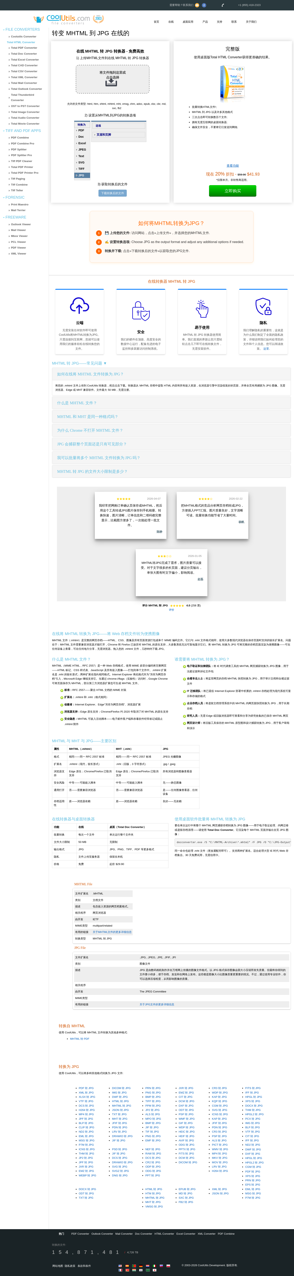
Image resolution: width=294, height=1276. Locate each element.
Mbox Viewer (19, 236)
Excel (82, 143)
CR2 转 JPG (152, 1162)
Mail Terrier (18, 210)
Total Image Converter (25, 112)
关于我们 (251, 21)
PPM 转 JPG (153, 1105)
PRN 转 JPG (153, 1088)
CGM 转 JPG (220, 1105)
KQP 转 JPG (219, 1101)
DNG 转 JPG (120, 1175)
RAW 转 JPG (153, 1153)
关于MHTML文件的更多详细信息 (112, 932)
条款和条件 (84, 1265)
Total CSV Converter (24, 71)
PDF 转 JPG (86, 1088)
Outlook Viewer (21, 224)
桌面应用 (188, 21)
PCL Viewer (18, 241)
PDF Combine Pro (22, 143)
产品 (205, 21)
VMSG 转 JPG (154, 1206)
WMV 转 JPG (220, 1149)
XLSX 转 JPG (87, 1096)
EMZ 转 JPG (186, 1092)
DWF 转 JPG (120, 1096)
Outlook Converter (102, 1233)
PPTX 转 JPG (187, 1149)
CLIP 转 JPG (86, 1127)
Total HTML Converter (21, 42)
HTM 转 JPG (153, 1193)
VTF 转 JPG (86, 1101)
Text (81, 156)
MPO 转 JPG (153, 1118)
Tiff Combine (19, 184)
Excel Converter (185, 1233)
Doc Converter (143, 1233)
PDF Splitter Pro (21, 155)
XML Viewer (18, 253)
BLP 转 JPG (86, 1123)
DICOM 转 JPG (121, 1088)
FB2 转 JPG (186, 1202)
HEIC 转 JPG (187, 1131)
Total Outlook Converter (26, 88)
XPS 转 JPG (252, 1101)
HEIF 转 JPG (186, 1136)
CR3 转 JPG (219, 1088)
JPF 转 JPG (86, 1118)
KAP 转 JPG (219, 1096)
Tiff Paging (18, 178)
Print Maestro (19, 204)
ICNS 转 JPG (220, 1114)
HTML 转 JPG (120, 1101)
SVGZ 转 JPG (120, 1170)
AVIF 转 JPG (186, 1140)
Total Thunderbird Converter (22, 97)
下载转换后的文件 (112, 193)
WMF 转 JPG (187, 1118)
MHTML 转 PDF (79, 1038)
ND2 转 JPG (86, 1131)
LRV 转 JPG (119, 1131)
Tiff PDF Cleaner (21, 161)
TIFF (81, 168)
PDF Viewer (18, 247)
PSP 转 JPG (186, 1114)
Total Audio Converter (25, 117)
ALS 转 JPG (152, 1114)
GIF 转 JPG (186, 1123)
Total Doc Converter (24, 53)
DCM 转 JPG (186, 1101)
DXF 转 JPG (186, 1105)
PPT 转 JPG (152, 1175)
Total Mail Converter (24, 82)
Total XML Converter (24, 77)
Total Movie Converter (25, 123)
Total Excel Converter (25, 59)
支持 (219, 21)
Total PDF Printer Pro (24, 172)
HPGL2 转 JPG (254, 1114)
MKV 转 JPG (219, 1157)
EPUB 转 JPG (187, 1189)
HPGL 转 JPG (253, 1096)
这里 (266, 348)
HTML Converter (164, 1233)
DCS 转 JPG (86, 1105)
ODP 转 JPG (153, 1166)
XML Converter (207, 1233)
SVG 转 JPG (219, 1110)
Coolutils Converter (23, 36)
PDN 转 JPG (119, 1127)
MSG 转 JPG (87, 1140)
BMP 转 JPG (153, 1096)
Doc (81, 136)
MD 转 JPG (185, 1193)
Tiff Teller (17, 190)
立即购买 (233, 191)
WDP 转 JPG (220, 1092)
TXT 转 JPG (119, 1114)
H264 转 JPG (87, 1110)
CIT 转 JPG (186, 1096)
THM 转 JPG (253, 1110)
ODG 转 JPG (186, 1144)
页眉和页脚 (104, 134)
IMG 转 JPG (119, 1092)
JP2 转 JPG (152, 1110)
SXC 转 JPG (186, 1197)
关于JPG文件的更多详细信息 (157, 1004)
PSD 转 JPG (119, 1149)
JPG (81, 175)
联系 (234, 21)
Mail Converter (124, 1233)
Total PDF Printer (22, 167)
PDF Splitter (19, 149)
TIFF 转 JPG (153, 1101)
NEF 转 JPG (152, 1149)
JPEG (82, 149)
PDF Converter (80, 1233)
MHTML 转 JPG (121, 1105)
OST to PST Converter (25, 106)
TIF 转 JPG (152, 1131)
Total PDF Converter (24, 47)
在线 (171, 21)
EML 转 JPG (86, 1136)
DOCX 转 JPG (254, 1105)
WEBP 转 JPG (87, 1175)
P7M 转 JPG (86, 1144)
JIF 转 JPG (118, 1140)
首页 (156, 21)
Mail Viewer (18, 230)
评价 (171, 609)
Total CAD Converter (24, 65)
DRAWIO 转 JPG (122, 1136)
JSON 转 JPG (120, 1110)
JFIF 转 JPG (119, 1123)
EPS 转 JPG (252, 1184)
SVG (81, 162)
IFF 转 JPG (252, 1092)
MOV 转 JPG (220, 1162)
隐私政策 (70, 1265)
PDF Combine (20, 137)
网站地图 (57, 1265)
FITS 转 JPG (253, 1088)
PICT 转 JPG (219, 1144)
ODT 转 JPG (186, 1110)
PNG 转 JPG (153, 1092)
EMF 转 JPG (153, 1140)
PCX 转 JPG (252, 1118)
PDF (81, 130)
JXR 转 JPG (186, 1088)
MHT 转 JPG (119, 1118)
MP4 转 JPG (86, 1114)
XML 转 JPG (86, 1092)
